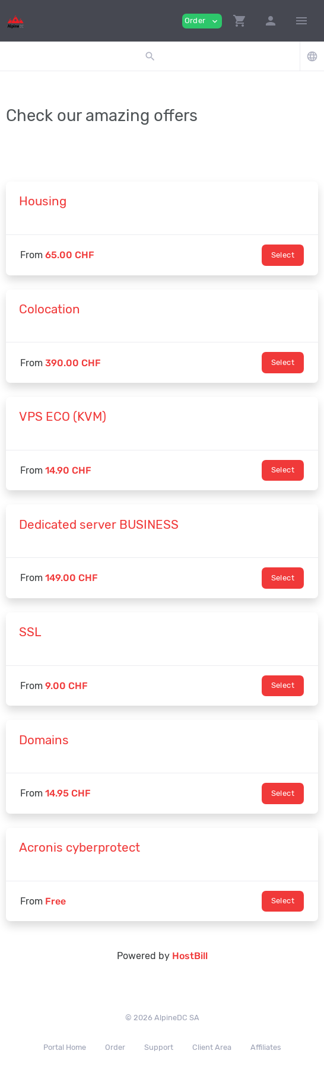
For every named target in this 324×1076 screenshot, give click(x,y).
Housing (42, 201)
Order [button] (202, 21)
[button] (239, 21)
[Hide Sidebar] (301, 21)
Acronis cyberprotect (79, 847)
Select (282, 254)
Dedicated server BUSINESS (99, 525)
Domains (44, 740)
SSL (30, 632)
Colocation (49, 309)
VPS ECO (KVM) (62, 417)
